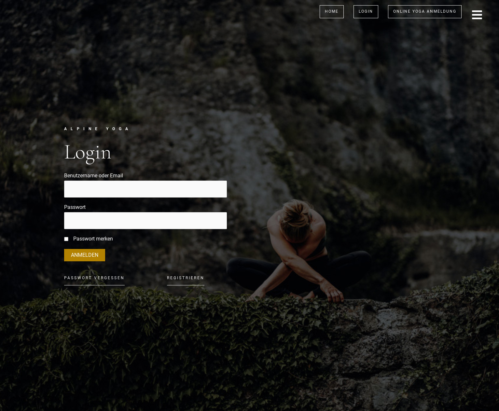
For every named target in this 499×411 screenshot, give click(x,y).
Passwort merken (93, 239)
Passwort (75, 207)
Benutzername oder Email (93, 175)
